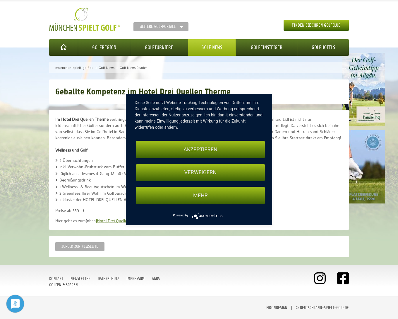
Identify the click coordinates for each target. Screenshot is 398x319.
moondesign (276, 308)
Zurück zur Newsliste (79, 246)
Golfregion (104, 47)
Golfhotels (323, 47)
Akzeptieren (200, 149)
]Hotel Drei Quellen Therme (120, 220)
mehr (200, 195)
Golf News (211, 47)
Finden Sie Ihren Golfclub (316, 25)
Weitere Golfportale (158, 26)
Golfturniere (159, 47)
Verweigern (200, 172)
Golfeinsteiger (266, 47)
